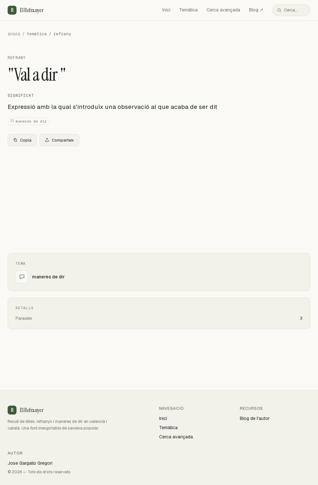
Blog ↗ (256, 10)
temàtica (37, 34)
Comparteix (59, 140)
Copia (22, 140)
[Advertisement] (159, 198)
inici (14, 34)
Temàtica (188, 10)
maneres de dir (28, 121)
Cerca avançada (223, 10)
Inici (166, 10)
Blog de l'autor (255, 418)
